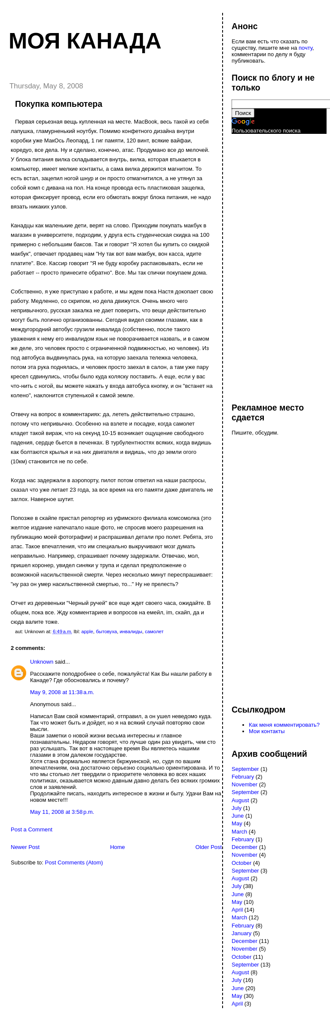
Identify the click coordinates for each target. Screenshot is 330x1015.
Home (117, 847)
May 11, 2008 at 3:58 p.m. (62, 812)
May (237, 823)
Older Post (209, 847)
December (244, 847)
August (240, 800)
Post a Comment (31, 829)
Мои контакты (267, 731)
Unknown (41, 662)
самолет (154, 631)
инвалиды (131, 631)
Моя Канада (85, 40)
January (241, 933)
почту (305, 48)
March (239, 831)
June (238, 816)
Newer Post (25, 847)
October (241, 863)
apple (87, 631)
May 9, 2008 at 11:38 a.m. (62, 692)
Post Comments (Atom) (74, 862)
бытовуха (106, 631)
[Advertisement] (266, 264)
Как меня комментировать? (284, 725)
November (244, 784)
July (236, 808)
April (237, 909)
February (243, 776)
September (245, 769)
